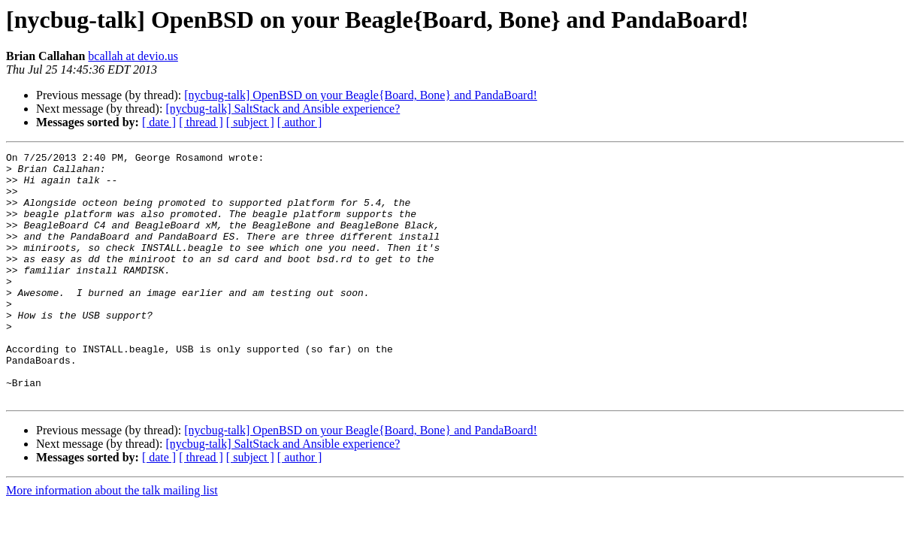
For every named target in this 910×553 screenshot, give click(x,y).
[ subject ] (250, 122)
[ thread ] (201, 122)
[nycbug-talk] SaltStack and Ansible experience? (282, 108)
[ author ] (299, 122)
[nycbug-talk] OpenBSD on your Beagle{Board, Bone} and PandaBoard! (360, 95)
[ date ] (159, 122)
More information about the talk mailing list (112, 539)
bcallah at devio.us (133, 56)
